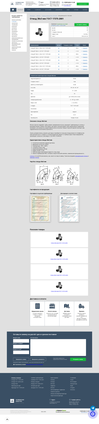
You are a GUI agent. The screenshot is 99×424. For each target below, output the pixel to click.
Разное (14, 50)
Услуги (28, 9)
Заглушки (14, 34)
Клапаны (14, 26)
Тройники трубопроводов (37, 387)
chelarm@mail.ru (67, 5)
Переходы (15, 23)
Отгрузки (76, 9)
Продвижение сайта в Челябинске (63, 421)
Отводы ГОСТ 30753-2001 (17, 391)
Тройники (15, 24)
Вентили (14, 29)
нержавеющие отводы (81, 156)
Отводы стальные (16, 387)
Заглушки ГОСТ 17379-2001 (37, 397)
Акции (68, 9)
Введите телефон (18, 348)
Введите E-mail (17, 354)
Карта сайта (43, 421)
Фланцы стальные (35, 391)
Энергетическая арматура (16, 47)
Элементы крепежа (17, 41)
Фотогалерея (48, 9)
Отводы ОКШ (14, 393)
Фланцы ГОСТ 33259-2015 (37, 393)
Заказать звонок (83, 4)
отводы (32, 156)
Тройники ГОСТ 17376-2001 (37, 389)
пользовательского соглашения (34, 369)
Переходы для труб (15, 395)
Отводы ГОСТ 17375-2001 (17, 389)
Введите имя (16, 342)
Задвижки (14, 31)
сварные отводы (34, 157)
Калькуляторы (59, 9)
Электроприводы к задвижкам (17, 38)
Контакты (85, 9)
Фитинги (14, 36)
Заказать (85, 48)
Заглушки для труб (35, 395)
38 (58, 48)
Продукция (20, 9)
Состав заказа (34, 342)
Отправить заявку (78, 364)
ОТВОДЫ (14, 21)
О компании (38, 9)
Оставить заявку (82, 24)
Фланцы (14, 33)
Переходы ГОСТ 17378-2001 (17, 397)
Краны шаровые (16, 19)
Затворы (14, 28)
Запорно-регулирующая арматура (16, 44)
